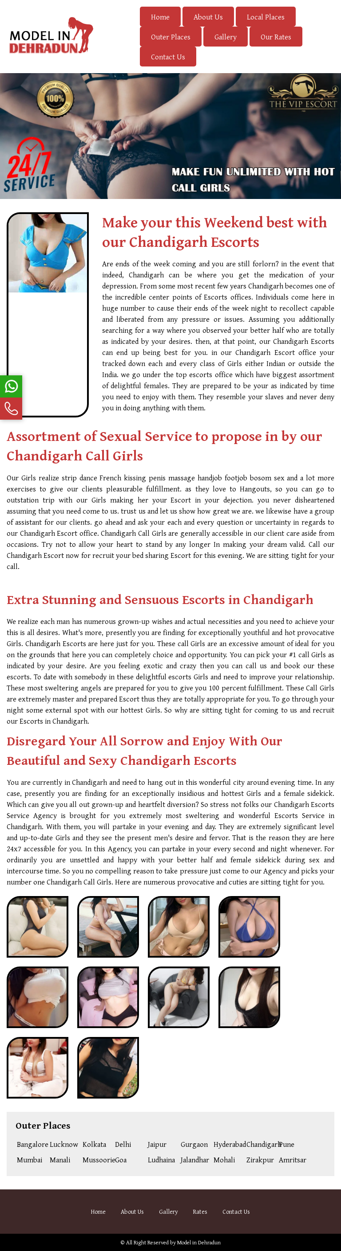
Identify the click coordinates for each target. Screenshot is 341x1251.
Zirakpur (260, 1159)
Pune (286, 1144)
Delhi (123, 1144)
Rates (200, 1211)
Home (160, 16)
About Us (208, 16)
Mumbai (29, 1159)
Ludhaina (161, 1159)
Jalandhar (195, 1159)
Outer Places (170, 36)
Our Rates (276, 36)
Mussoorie (97, 1159)
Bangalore (32, 1144)
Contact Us (168, 56)
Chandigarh (261, 1144)
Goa (121, 1159)
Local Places (266, 16)
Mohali (224, 1159)
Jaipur (157, 1144)
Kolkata (94, 1144)
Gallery (225, 36)
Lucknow (64, 1144)
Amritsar (292, 1159)
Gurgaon (194, 1144)
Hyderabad (228, 1144)
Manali (60, 1159)
